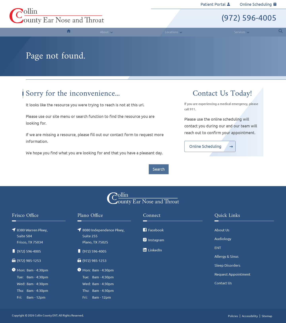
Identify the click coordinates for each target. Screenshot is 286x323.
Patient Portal (215, 4)
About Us (221, 230)
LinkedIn (155, 250)
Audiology (222, 239)
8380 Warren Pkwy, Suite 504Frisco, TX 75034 (32, 236)
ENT (217, 248)
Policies (233, 316)
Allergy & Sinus (226, 256)
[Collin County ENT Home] (57, 16)
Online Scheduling (258, 4)
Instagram (156, 240)
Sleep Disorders (227, 265)
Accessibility (250, 316)
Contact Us (223, 283)
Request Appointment (232, 274)
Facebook (156, 230)
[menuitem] (68, 32)
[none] (106, 32)
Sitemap (267, 316)
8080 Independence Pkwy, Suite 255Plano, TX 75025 (103, 236)
